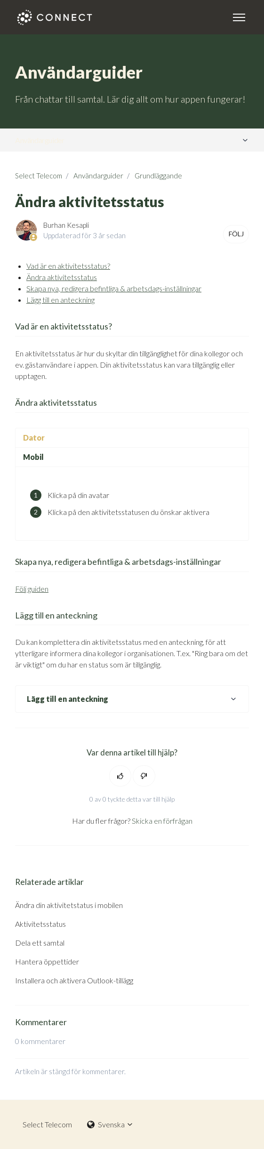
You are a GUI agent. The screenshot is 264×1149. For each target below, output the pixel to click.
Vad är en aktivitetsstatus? (68, 265)
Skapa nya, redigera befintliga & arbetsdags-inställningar (113, 288)
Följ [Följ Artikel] (236, 234)
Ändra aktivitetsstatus (61, 277)
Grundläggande (158, 175)
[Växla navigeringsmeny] (239, 17)
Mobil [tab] (33, 456)
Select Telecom (38, 175)
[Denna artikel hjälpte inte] (144, 776)
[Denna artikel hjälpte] (120, 776)
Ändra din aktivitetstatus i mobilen (69, 904)
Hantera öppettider (47, 961)
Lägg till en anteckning (60, 299)
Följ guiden (31, 588)
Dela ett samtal (39, 942)
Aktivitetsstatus (40, 923)
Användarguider (39, 140)
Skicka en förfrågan (162, 820)
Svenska (110, 1124)
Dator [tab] (34, 437)
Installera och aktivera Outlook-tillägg (74, 980)
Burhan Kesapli (66, 225)
